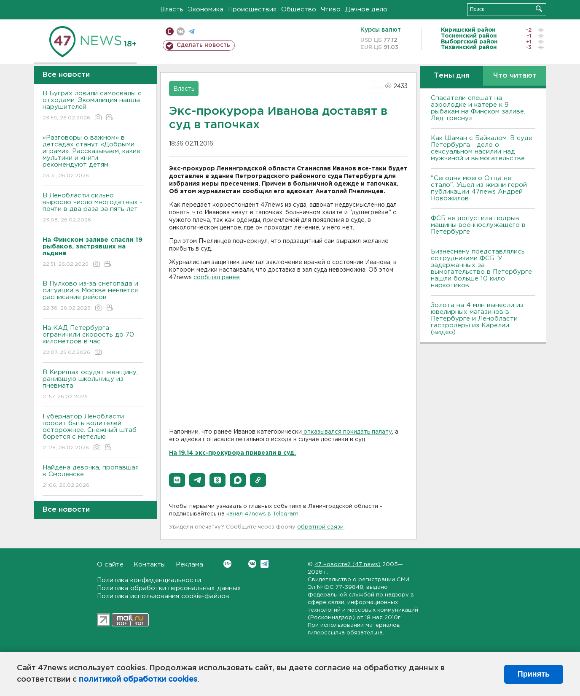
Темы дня (452, 76)
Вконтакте (227, 564)
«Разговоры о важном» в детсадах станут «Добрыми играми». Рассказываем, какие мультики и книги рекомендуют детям (93, 157)
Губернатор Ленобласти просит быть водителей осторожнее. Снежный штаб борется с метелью (93, 432)
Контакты (150, 564)
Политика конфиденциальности (149, 580)
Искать (539, 8)
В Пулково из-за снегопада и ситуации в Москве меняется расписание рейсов (93, 296)
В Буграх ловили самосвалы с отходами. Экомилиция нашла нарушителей (93, 106)
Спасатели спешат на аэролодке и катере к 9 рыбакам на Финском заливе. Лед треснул (478, 108)
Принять (534, 674)
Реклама (189, 564)
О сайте (110, 564)
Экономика (205, 9)
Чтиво (331, 9)
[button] (177, 480)
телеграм (192, 31)
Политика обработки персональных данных (169, 588)
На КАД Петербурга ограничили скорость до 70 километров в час (93, 340)
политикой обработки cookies (138, 679)
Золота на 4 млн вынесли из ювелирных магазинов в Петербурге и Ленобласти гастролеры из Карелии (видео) (477, 318)
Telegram (264, 564)
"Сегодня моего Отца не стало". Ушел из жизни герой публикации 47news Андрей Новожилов (479, 188)
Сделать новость (203, 45)
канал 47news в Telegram (262, 514)
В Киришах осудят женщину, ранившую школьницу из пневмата (93, 385)
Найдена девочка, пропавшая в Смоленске (93, 477)
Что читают (515, 76)
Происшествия (252, 9)
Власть (171, 9)
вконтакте (181, 31)
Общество (298, 9)
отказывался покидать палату (347, 431)
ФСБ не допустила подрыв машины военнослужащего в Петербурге (478, 225)
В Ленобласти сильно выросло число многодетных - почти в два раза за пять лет (93, 208)
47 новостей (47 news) (347, 564)
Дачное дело (366, 9)
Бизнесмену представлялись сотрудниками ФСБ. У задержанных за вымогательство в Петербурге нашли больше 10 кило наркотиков (481, 268)
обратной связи (320, 527)
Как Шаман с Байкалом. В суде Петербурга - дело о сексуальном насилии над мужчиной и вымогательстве (481, 148)
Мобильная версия (170, 31)
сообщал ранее (216, 277)
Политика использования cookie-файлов (163, 596)
